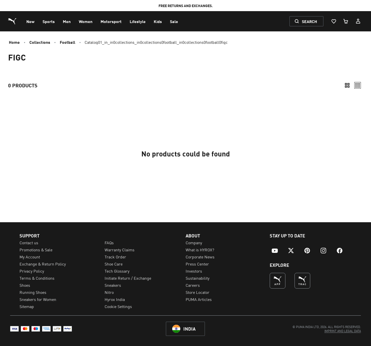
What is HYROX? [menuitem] (200, 250)
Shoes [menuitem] (24, 285)
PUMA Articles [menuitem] (199, 299)
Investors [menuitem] (194, 271)
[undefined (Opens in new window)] (277, 281)
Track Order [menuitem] (115, 257)
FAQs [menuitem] (109, 242)
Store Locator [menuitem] (197, 292)
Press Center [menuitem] (197, 264)
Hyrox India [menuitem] (115, 299)
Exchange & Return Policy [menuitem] (42, 264)
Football (67, 42)
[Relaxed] (357, 85)
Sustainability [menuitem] (197, 278)
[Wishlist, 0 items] (333, 21)
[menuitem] (30, 21)
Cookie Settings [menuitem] (118, 306)
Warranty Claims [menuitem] (119, 250)
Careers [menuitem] (193, 285)
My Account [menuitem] (29, 257)
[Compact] (347, 85)
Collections (39, 42)
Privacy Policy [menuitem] (31, 271)
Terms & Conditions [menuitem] (36, 278)
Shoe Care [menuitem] (114, 264)
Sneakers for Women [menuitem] (37, 299)
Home (14, 42)
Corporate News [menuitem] (200, 257)
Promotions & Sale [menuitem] (35, 250)
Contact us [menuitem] (28, 242)
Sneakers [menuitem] (113, 285)
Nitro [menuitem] (109, 292)
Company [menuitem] (194, 242)
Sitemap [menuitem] (26, 306)
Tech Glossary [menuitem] (117, 271)
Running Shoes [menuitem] (32, 292)
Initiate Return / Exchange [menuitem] (128, 278)
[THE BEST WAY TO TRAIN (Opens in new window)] (302, 281)
